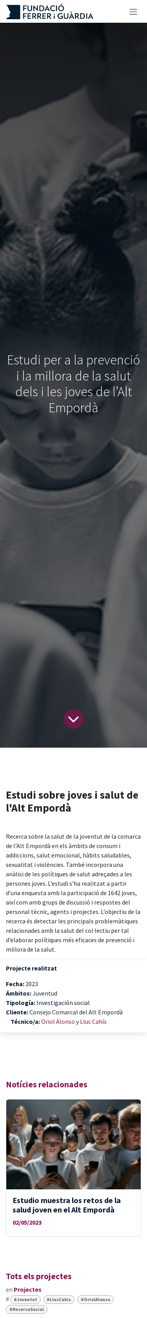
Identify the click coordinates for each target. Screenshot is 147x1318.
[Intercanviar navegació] (133, 11)
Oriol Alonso (58, 1021)
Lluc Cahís (93, 1021)
